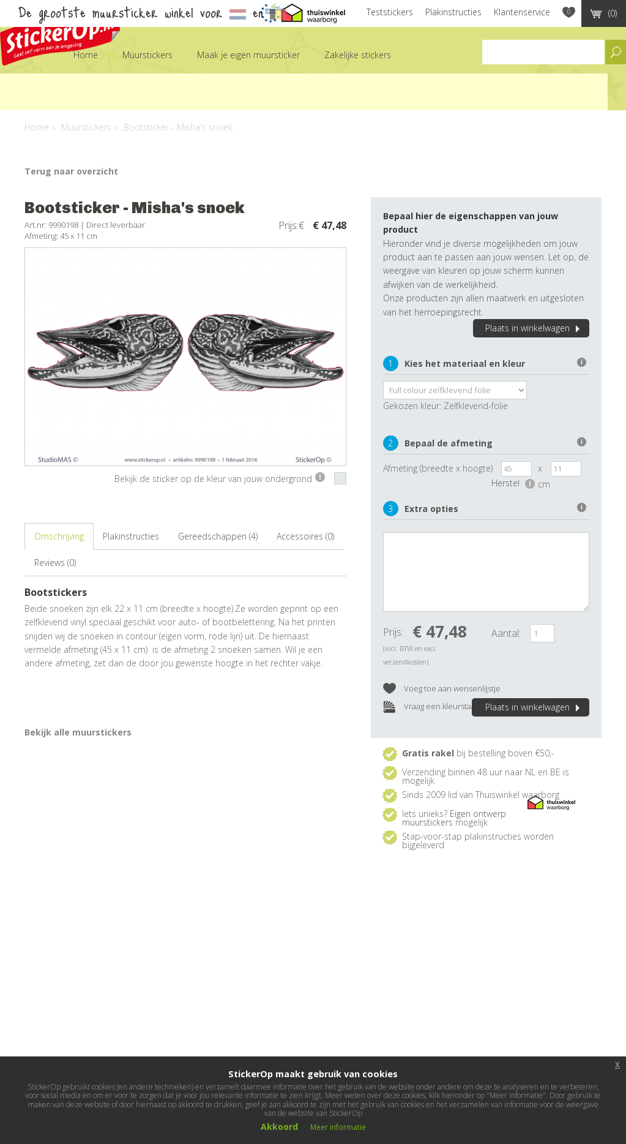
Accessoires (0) (305, 536)
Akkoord (279, 1126)
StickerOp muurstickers (60, 35)
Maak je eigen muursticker (248, 55)
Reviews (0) (55, 562)
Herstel (513, 483)
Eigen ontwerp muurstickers (454, 818)
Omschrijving (59, 536)
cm (544, 484)
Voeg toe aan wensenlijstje (442, 689)
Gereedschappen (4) (218, 536)
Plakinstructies (453, 12)
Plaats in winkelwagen (534, 328)
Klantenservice (522, 12)
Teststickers (390, 12)
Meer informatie (338, 1127)
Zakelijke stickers (357, 55)
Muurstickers (147, 55)
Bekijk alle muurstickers (78, 732)
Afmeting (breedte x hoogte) (438, 468)
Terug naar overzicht (71, 171)
